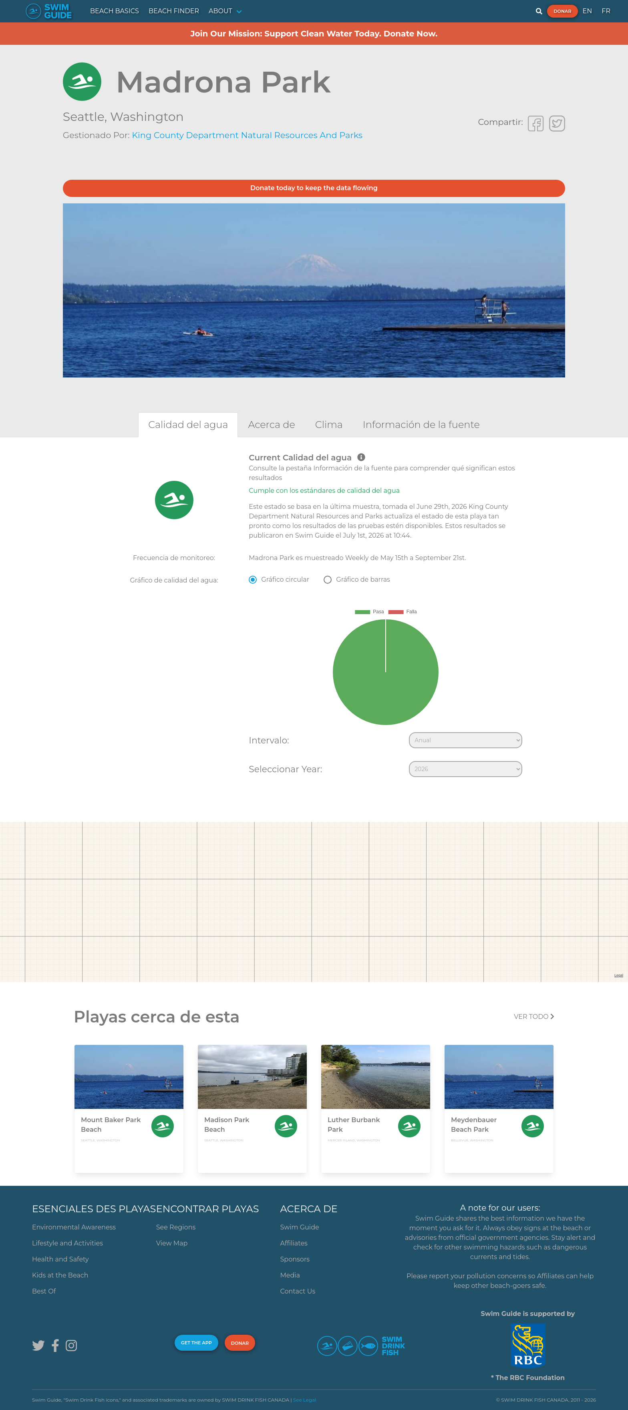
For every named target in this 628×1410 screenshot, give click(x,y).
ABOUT (220, 11)
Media (290, 1275)
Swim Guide (299, 1227)
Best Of (44, 1291)
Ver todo (534, 1016)
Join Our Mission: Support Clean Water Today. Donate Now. (314, 33)
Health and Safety (60, 1259)
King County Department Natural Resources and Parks (247, 135)
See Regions (176, 1227)
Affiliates (294, 1243)
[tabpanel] (314, 617)
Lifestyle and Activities (67, 1243)
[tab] (188, 424)
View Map (172, 1243)
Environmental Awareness (74, 1227)
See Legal (304, 1400)
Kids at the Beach (60, 1275)
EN (587, 11)
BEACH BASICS (114, 11)
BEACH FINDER (174, 11)
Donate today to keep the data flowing (314, 188)
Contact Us (298, 1291)
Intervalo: (269, 740)
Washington (147, 116)
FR (606, 11)
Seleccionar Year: (285, 769)
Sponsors (295, 1259)
